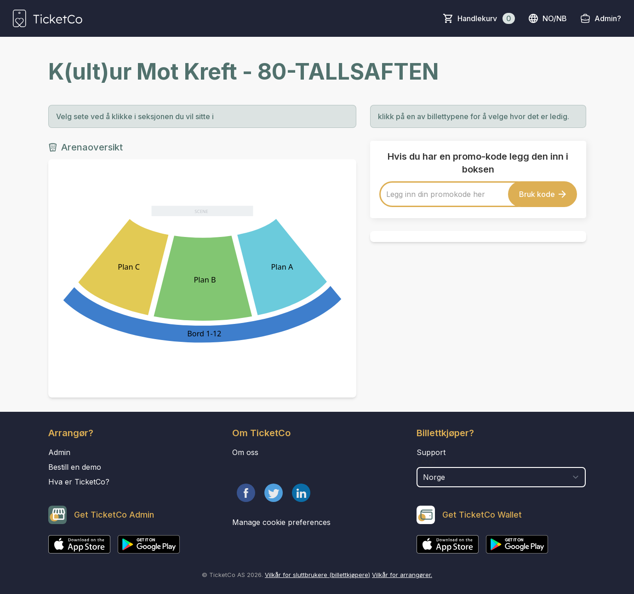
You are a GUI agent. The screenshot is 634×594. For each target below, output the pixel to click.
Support (431, 452)
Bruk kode (542, 194)
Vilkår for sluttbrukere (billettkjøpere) (317, 574)
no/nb (547, 18)
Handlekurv (486, 18)
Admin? (607, 18)
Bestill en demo (74, 467)
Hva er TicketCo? (78, 481)
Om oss (245, 452)
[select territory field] (501, 477)
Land (426, 462)
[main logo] (47, 18)
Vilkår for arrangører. (402, 574)
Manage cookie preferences (281, 522)
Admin (59, 452)
